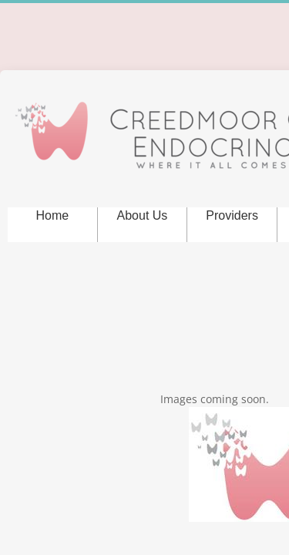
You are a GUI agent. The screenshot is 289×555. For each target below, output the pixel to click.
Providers (232, 215)
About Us (142, 215)
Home (52, 215)
